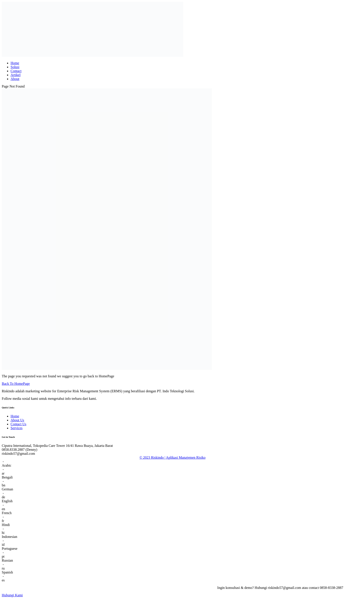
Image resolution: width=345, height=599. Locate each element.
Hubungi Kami (12, 595)
